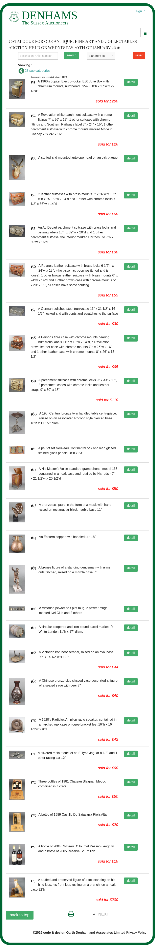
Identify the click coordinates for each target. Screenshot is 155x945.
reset (139, 55)
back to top (19, 915)
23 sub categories (34, 70)
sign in (140, 11)
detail (131, 82)
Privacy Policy (136, 932)
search (71, 55)
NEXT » (105, 914)
